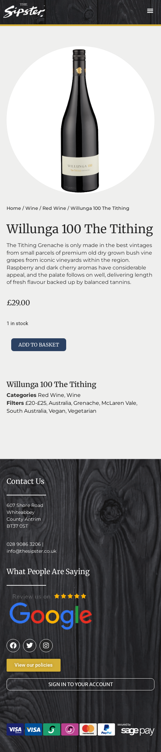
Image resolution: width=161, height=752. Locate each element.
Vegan (57, 411)
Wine (31, 208)
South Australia (26, 411)
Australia (60, 403)
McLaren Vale (118, 403)
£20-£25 (35, 403)
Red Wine (54, 208)
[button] (150, 10)
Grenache (86, 403)
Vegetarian (82, 411)
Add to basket (38, 345)
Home (14, 208)
